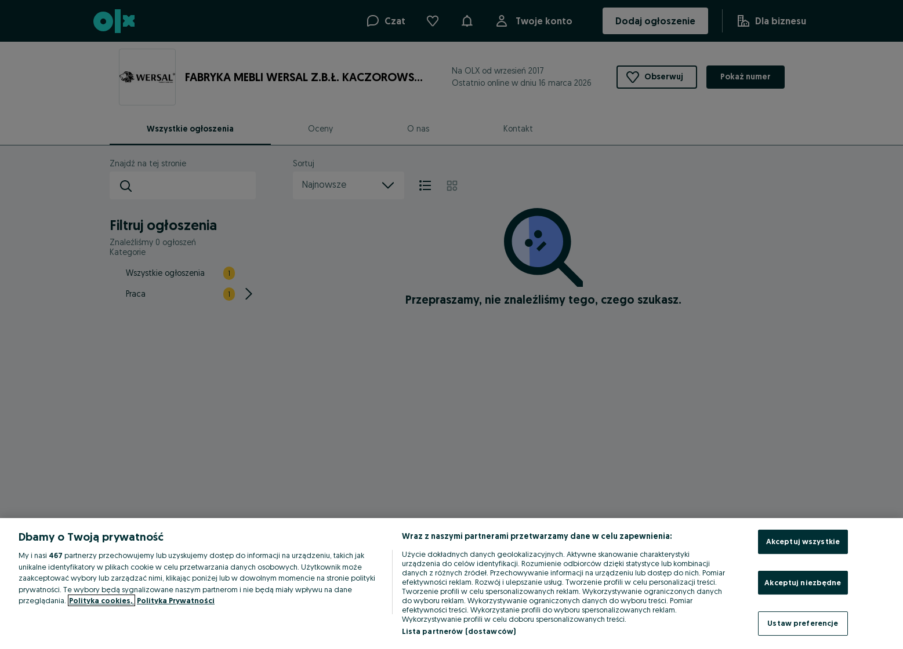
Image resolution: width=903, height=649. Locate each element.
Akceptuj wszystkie (803, 541)
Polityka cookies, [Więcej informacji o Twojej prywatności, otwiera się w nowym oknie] (101, 600)
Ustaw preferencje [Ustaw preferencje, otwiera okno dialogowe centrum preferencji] (802, 623)
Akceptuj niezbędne (802, 582)
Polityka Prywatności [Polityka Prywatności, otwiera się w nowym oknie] (176, 600)
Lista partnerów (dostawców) (459, 631)
